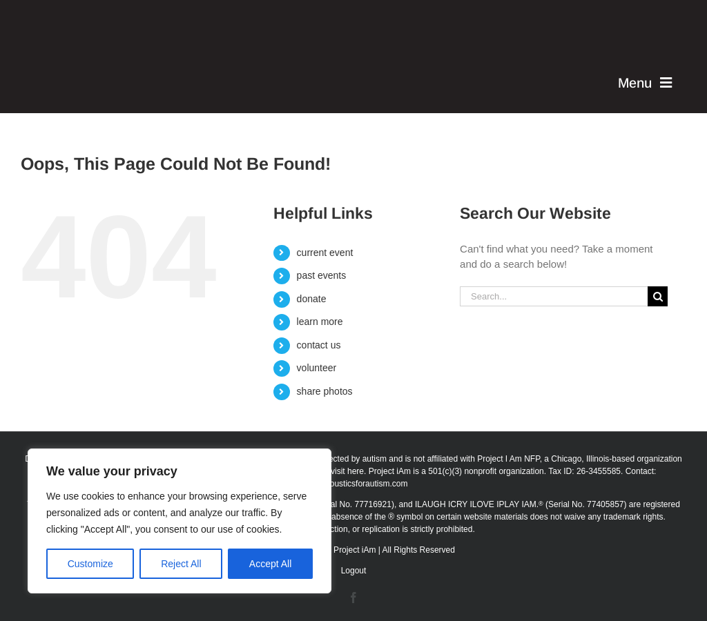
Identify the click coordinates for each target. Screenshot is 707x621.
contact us (319, 345)
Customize (90, 563)
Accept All (270, 563)
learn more (320, 321)
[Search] (658, 296)
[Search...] (554, 296)
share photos (325, 391)
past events (322, 275)
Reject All (181, 563)
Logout (354, 570)
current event (325, 252)
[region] (179, 520)
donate (312, 298)
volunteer (317, 367)
